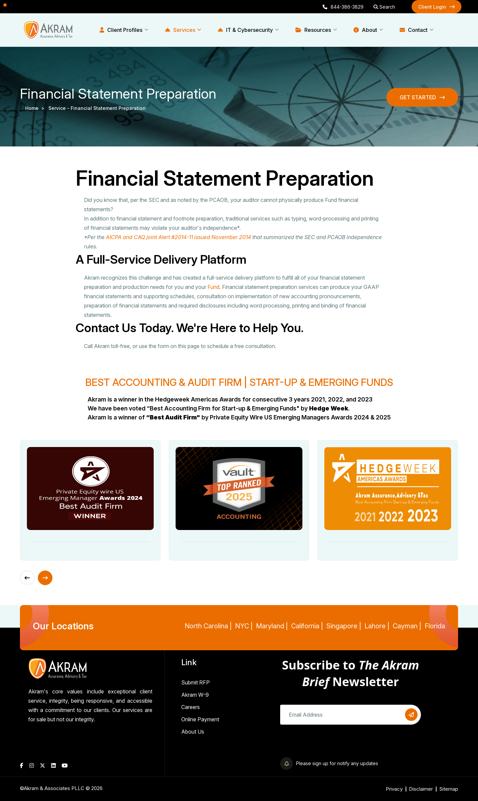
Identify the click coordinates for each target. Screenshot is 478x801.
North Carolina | (208, 626)
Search (384, 7)
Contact (414, 30)
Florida (435, 626)
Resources (313, 30)
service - (59, 108)
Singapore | (343, 626)
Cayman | (407, 626)
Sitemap (448, 789)
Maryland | (272, 626)
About (365, 30)
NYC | (244, 626)
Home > (36, 108)
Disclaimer (421, 789)
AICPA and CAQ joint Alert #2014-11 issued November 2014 (178, 237)
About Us (192, 731)
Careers (190, 707)
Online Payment (200, 719)
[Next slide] (45, 578)
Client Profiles (121, 30)
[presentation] (330, 744)
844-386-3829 (343, 7)
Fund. (214, 287)
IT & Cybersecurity (245, 30)
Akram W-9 (195, 694)
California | (307, 626)
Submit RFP (195, 682)
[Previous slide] (27, 578)
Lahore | (376, 626)
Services (180, 30)
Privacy (394, 789)
